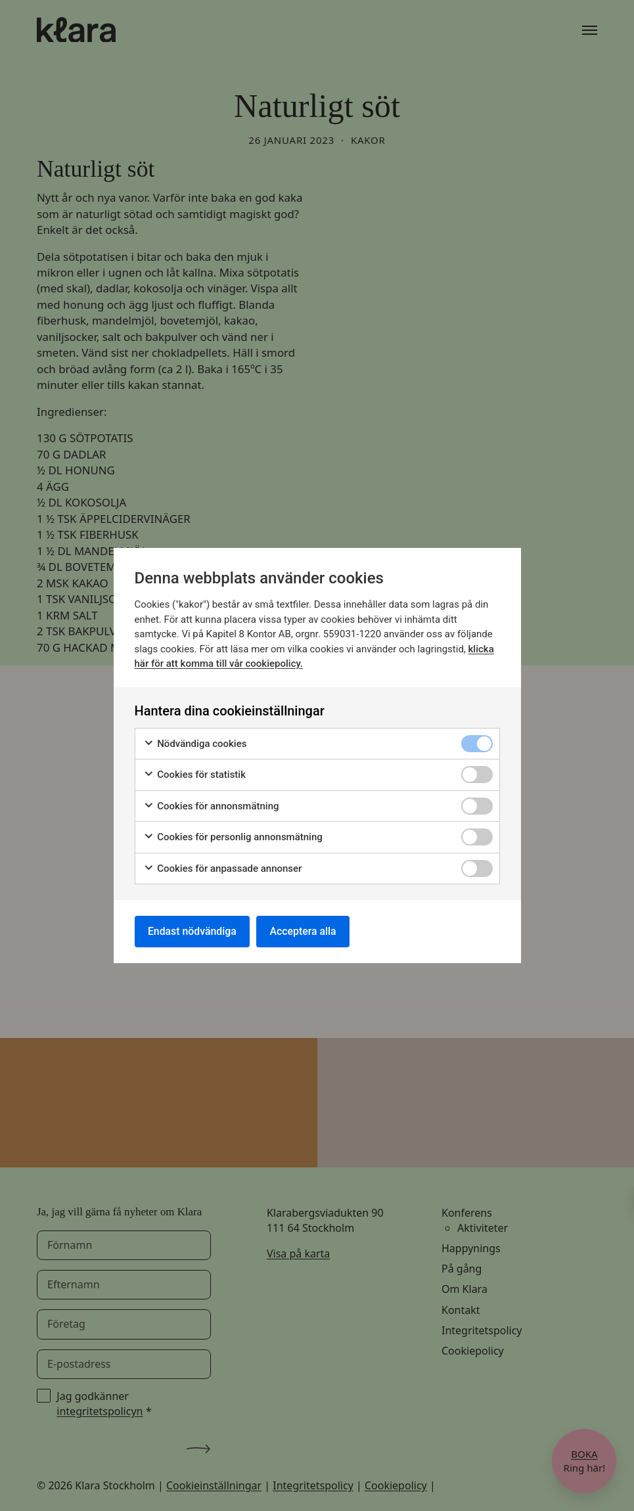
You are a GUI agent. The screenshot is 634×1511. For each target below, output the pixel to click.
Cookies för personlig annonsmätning (233, 837)
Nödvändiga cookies (195, 743)
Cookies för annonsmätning (211, 806)
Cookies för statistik (194, 775)
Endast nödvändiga (193, 931)
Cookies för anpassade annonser (222, 868)
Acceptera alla (305, 931)
